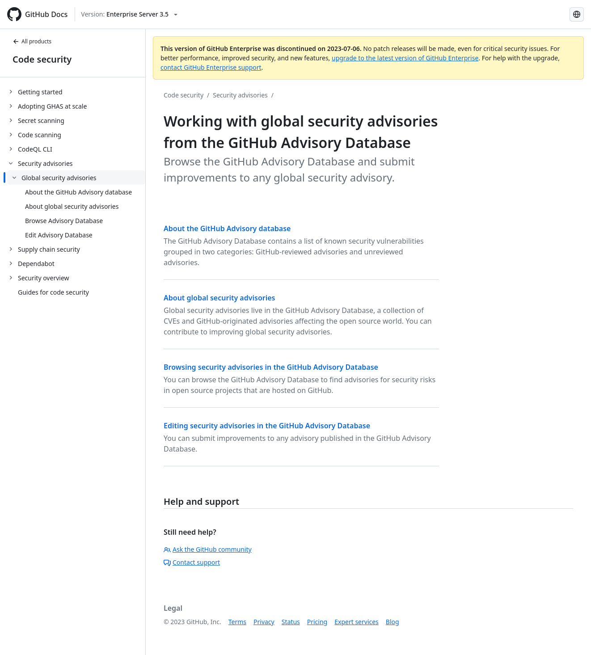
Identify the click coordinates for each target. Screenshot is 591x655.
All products (32, 41)
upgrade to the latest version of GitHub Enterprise (405, 58)
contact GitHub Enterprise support (211, 67)
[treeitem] (76, 92)
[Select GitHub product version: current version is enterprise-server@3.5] (129, 14)
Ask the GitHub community (208, 549)
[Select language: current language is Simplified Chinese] (577, 14)
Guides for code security (53, 292)
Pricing (317, 621)
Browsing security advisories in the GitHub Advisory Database (271, 367)
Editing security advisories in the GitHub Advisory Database (267, 426)
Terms (237, 621)
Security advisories (240, 95)
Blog (392, 621)
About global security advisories (219, 298)
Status (291, 621)
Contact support (192, 562)
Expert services (356, 621)
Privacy (263, 621)
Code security (42, 59)
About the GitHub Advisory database (227, 228)
